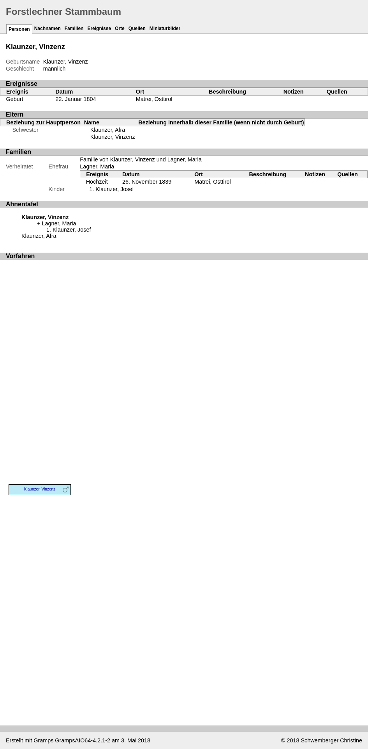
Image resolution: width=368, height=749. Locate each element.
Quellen (137, 28)
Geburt (14, 99)
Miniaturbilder (165, 28)
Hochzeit (97, 182)
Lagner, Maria (97, 166)
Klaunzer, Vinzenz (112, 137)
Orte (120, 28)
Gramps (43, 740)
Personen (19, 29)
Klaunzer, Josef (114, 189)
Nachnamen (47, 28)
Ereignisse (99, 28)
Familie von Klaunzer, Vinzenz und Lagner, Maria (141, 159)
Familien (74, 28)
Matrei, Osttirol (154, 99)
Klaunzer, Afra (107, 130)
